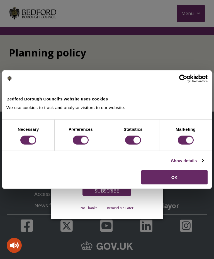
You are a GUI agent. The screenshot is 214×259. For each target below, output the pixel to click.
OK (174, 177)
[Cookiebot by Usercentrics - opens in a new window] (183, 78)
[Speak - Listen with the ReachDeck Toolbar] (14, 245)
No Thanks (89, 208)
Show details (184, 160)
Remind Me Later (120, 208)
